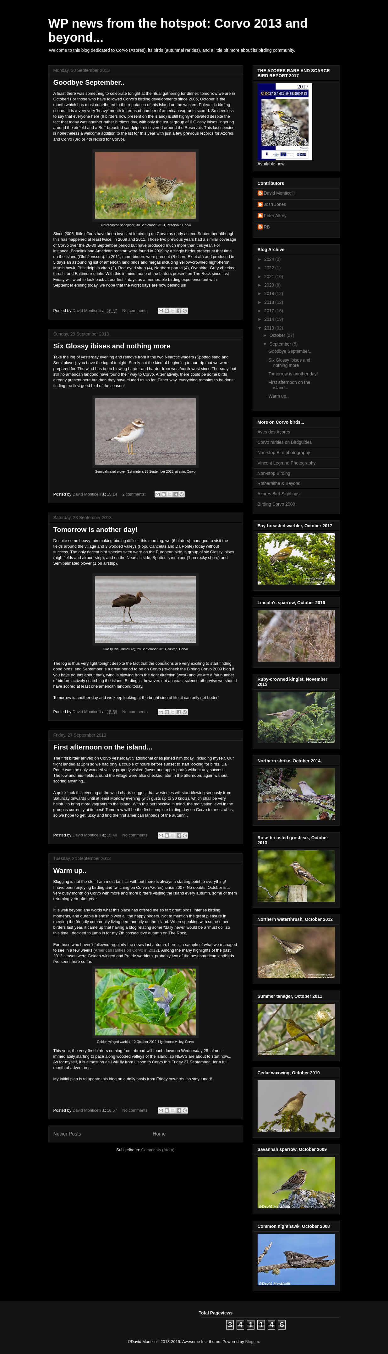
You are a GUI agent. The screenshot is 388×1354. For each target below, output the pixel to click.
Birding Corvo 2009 (276, 504)
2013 (269, 327)
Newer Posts (67, 1133)
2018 (269, 302)
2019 (269, 293)
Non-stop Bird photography (284, 452)
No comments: (136, 310)
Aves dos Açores (274, 431)
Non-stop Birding (274, 473)
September (281, 344)
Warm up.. (70, 870)
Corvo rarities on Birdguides (285, 442)
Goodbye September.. (88, 82)
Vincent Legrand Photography (287, 462)
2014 (269, 319)
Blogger (252, 1341)
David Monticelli (279, 193)
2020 (269, 284)
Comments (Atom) (157, 1149)
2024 (269, 259)
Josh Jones (275, 204)
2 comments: (134, 494)
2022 (269, 267)
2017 (269, 310)
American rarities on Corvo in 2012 (126, 950)
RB (267, 226)
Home (159, 1133)
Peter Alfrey (275, 215)
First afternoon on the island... (102, 747)
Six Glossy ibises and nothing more (112, 346)
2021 (269, 276)
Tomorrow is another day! (95, 530)
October (278, 335)
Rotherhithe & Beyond (279, 483)
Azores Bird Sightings (279, 493)
